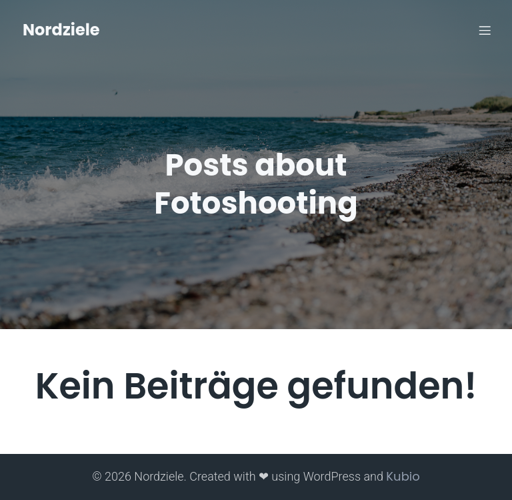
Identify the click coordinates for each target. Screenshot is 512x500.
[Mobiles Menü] (484, 30)
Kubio (402, 476)
